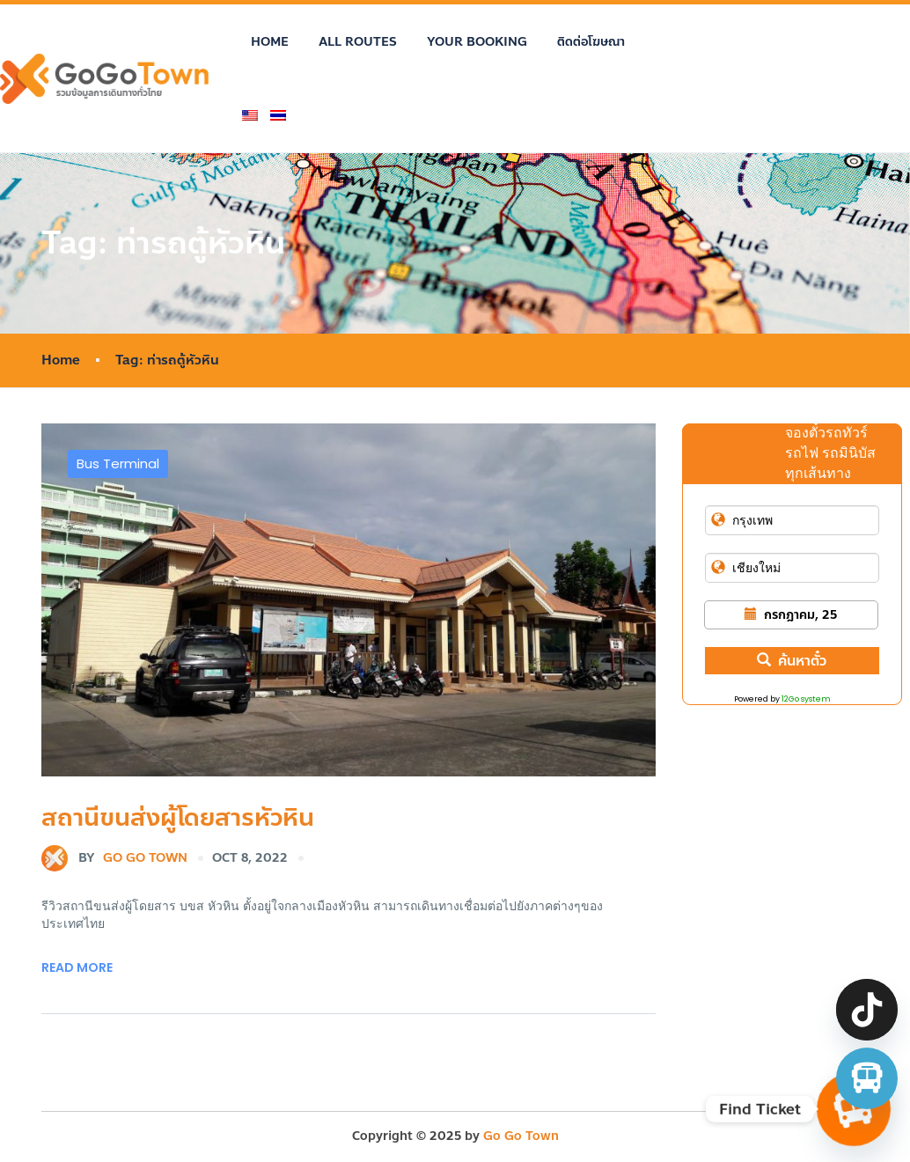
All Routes (358, 42)
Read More (77, 967)
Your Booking (477, 42)
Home (270, 42)
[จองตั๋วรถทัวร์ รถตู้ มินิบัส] (867, 1078)
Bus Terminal (118, 463)
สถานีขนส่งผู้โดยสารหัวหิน (177, 817)
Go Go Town (114, 858)
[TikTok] (867, 1010)
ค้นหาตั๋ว (791, 661)
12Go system (806, 699)
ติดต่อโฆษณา (591, 42)
